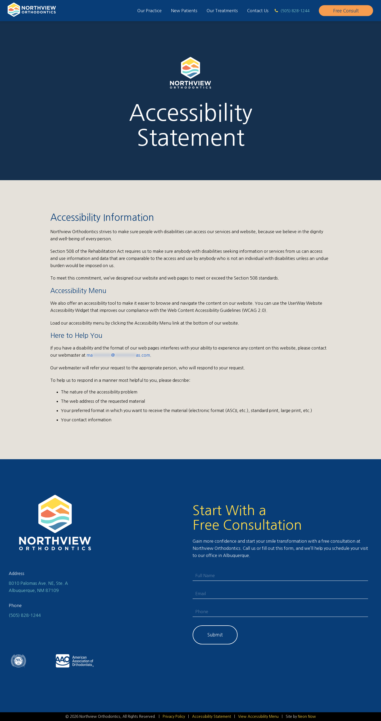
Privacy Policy (174, 716)
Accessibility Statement (211, 716)
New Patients (184, 10)
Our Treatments (222, 10)
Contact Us (258, 10)
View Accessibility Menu (258, 716)
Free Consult (346, 10)
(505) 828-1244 (25, 615)
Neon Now (307, 716)
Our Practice (149, 10)
